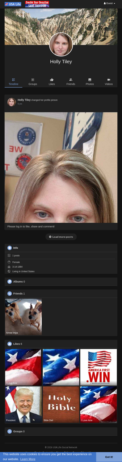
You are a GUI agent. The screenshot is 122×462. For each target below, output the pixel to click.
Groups (18, 431)
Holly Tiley (61, 61)
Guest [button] (109, 3)
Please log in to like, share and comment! (31, 226)
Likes (16, 343)
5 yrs (20, 104)
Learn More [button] (27, 459)
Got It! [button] (109, 457)
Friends (18, 293)
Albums (18, 281)
